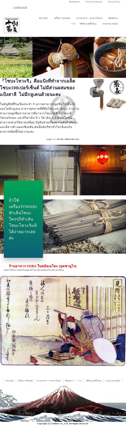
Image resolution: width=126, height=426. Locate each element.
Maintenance (74, 2)
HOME (49, 139)
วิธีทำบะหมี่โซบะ (88, 24)
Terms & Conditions (93, 2)
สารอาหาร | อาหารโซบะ (89, 18)
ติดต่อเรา (113, 18)
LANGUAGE (20, 8)
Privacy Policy (114, 2)
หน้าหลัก (43, 18)
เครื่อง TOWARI (62, 18)
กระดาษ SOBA (110, 24)
